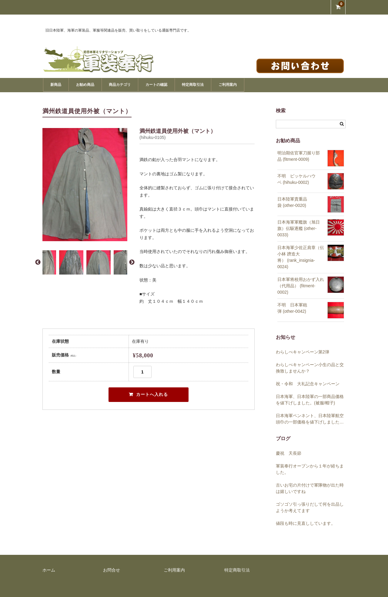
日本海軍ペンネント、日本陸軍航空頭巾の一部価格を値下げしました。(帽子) (310, 419)
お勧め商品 (95, 84)
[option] (84, 184)
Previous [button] (38, 262)
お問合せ (111, 569)
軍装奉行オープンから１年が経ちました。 (310, 468)
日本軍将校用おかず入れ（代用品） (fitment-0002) (300, 285)
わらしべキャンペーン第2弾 (302, 351)
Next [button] (132, 262)
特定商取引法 (230, 84)
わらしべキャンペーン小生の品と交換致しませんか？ (310, 367)
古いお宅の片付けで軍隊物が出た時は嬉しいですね (310, 487)
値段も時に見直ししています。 (305, 522)
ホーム (48, 569)
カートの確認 (184, 84)
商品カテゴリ (138, 84)
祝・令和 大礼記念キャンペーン (308, 383)
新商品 (58, 84)
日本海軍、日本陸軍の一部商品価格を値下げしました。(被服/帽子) (310, 399)
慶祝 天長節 (291, 452)
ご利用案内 (274, 84)
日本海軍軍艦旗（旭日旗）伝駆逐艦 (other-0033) (298, 228)
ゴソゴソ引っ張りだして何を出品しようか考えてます (310, 506)
